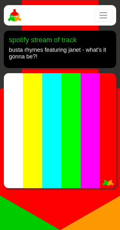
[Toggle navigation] (103, 15)
